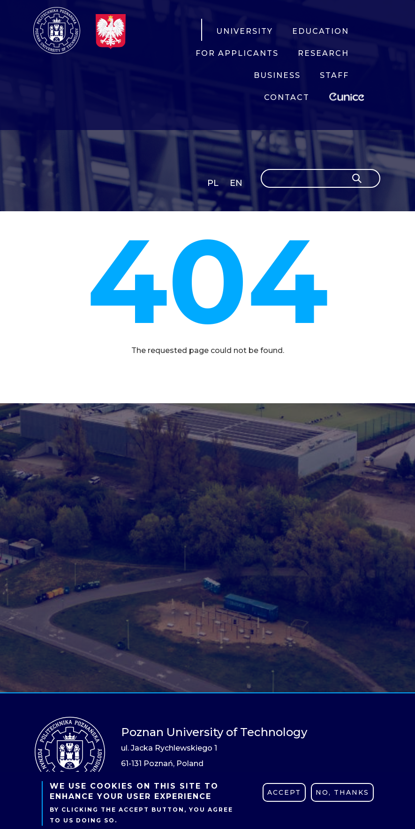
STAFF (334, 75)
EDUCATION (320, 31)
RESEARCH (323, 53)
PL (213, 183)
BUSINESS (277, 75)
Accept (284, 792)
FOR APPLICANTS (237, 53)
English (237, 185)
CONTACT (286, 97)
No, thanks (342, 792)
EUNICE (348, 95)
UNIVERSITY (244, 31)
